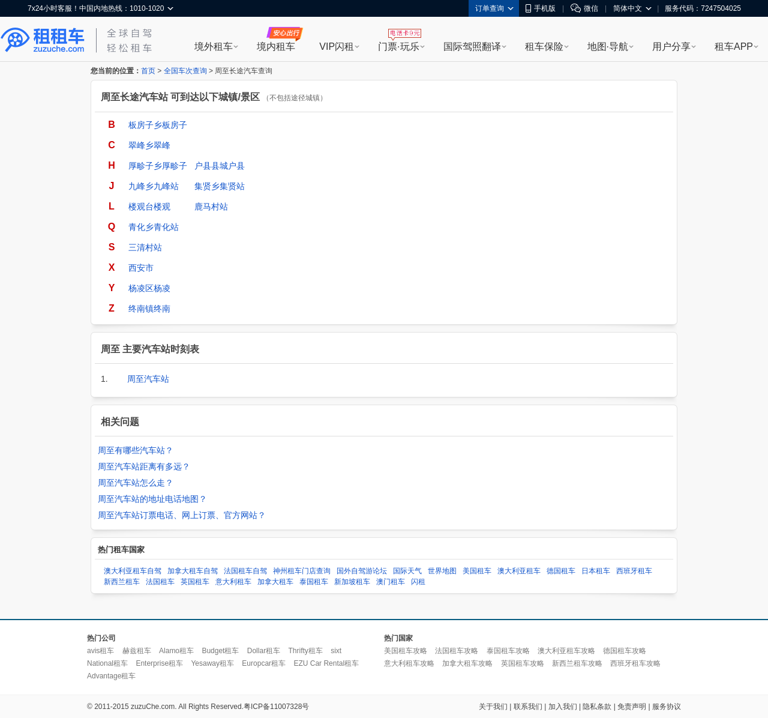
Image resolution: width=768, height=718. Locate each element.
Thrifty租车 (305, 651)
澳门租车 (390, 582)
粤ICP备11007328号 (276, 706)
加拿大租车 (275, 582)
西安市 (141, 268)
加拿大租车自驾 (192, 571)
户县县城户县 (219, 165)
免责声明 (631, 706)
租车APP (734, 46)
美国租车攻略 (405, 651)
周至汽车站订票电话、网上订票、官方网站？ (182, 515)
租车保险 (544, 46)
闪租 (418, 582)
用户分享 (671, 46)
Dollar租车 (263, 651)
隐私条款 (597, 706)
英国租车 (195, 582)
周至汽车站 (148, 379)
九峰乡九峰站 (153, 186)
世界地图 (442, 571)
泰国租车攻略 (508, 651)
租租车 (42, 40)
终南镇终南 (149, 308)
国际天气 (407, 571)
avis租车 (100, 651)
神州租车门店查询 (302, 571)
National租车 (107, 663)
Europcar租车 (264, 663)
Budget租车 (220, 651)
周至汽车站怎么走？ (135, 482)
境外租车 (213, 46)
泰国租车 (313, 582)
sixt (336, 651)
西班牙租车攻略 (635, 663)
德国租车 (561, 571)
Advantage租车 (111, 676)
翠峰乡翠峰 (149, 145)
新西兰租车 (122, 582)
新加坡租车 (352, 582)
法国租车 (160, 582)
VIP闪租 (336, 46)
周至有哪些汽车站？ (135, 450)
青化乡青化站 (153, 227)
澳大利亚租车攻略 (566, 651)
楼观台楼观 (149, 206)
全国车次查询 (185, 71)
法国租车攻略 (456, 651)
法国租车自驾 (245, 571)
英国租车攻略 (522, 663)
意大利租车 (233, 582)
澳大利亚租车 (519, 571)
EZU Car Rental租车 (326, 663)
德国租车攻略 (624, 651)
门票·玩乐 (398, 46)
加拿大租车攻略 (467, 663)
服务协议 (666, 706)
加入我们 (562, 706)
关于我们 (493, 706)
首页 (148, 71)
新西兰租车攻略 (577, 663)
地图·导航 (607, 46)
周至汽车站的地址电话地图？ (152, 499)
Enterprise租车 (159, 663)
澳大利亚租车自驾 (132, 571)
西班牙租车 (634, 571)
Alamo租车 (176, 651)
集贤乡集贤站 (219, 186)
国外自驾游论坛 (362, 571)
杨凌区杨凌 (149, 288)
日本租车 (595, 571)
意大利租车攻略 (409, 663)
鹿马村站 (211, 206)
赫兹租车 (136, 651)
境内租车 (276, 46)
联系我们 (528, 706)
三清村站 (145, 247)
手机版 (541, 8)
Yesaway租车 (212, 663)
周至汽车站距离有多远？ (144, 466)
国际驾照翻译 (472, 46)
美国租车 (477, 571)
